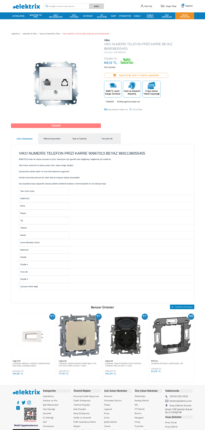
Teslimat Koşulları (82, 404)
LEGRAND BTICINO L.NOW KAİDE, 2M (167, 363)
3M (136, 404)
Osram (107, 426)
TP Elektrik (140, 408)
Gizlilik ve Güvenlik (82, 417)
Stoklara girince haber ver (128, 101)
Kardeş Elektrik (142, 400)
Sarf (113, 16)
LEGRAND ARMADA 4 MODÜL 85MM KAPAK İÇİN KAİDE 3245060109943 (31, 364)
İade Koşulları (80, 408)
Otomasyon (125, 16)
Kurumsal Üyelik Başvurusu (86, 396)
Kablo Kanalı (150, 16)
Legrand (16, 361)
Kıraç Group (171, 422)
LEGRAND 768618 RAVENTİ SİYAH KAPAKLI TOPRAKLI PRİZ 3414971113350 (123, 364)
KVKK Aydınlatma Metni (85, 421)
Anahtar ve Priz (36, 16)
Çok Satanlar (167, 16)
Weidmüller (140, 396)
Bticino (154, 361)
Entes (107, 417)
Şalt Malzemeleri (55, 16)
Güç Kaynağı (74, 16)
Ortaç (137, 421)
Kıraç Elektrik (171, 426)
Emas (106, 413)
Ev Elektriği (102, 16)
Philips (107, 404)
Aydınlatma (18, 16)
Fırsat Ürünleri (185, 16)
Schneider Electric (113, 400)
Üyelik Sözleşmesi (82, 400)
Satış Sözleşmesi (82, 413)
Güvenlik (88, 16)
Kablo (137, 16)
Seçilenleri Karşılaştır (182, 306)
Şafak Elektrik (110, 421)
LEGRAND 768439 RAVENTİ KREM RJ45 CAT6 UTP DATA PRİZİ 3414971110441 (77, 364)
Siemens (108, 396)
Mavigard (139, 417)
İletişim (77, 426)
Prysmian (139, 426)
